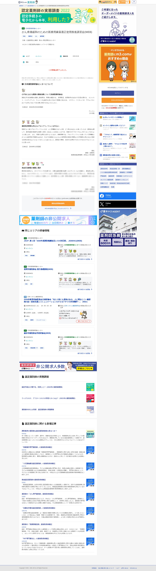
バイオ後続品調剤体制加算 (109, 172)
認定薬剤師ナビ (32, 5)
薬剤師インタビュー (122, 179)
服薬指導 (111, 176)
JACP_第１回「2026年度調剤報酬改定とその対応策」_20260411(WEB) (53, 241)
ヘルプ (117, 568)
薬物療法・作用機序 (126, 172)
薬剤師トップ (22, 5)
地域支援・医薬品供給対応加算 (119, 183)
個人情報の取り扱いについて (106, 568)
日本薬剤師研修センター (33, 28)
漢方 (31, 284)
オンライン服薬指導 (107, 179)
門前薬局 (103, 176)
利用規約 (94, 568)
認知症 (41, 347)
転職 (112, 187)
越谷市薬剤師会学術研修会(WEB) (37, 333)
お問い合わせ (124, 568)
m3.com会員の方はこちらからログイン (58, 208)
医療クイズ (104, 183)
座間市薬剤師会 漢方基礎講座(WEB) (38, 269)
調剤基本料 (104, 168)
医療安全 (30, 36)
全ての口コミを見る (85, 259)
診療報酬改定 (105, 187)
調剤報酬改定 (126, 168)
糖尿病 (32, 320)
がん (36, 36)
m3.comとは (133, 568)
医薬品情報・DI (34, 347)
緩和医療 (42, 36)
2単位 (24, 36)
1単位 (26, 255)
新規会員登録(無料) (58, 203)
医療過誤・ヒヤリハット (124, 176)
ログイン (134, 2)
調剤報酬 (32, 255)
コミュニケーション (40, 320)
